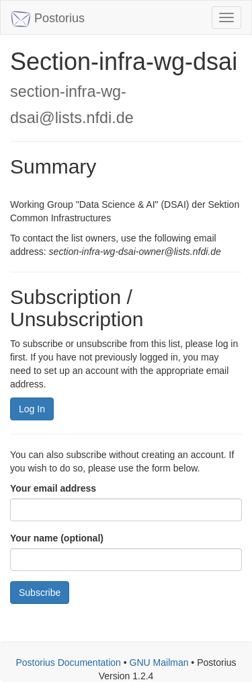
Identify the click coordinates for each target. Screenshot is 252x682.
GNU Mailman (159, 662)
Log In (32, 409)
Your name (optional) (56, 538)
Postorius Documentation (67, 662)
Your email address (53, 488)
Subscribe (39, 592)
